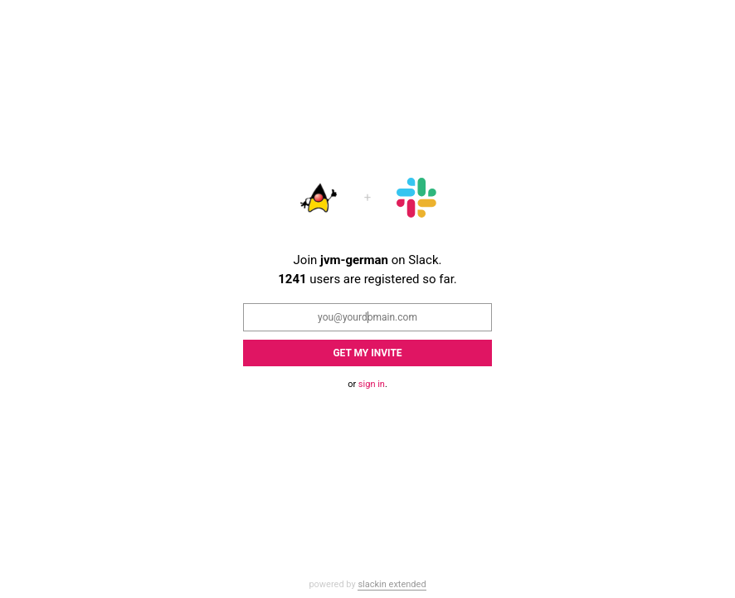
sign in (371, 384)
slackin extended (392, 584)
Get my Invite (367, 353)
